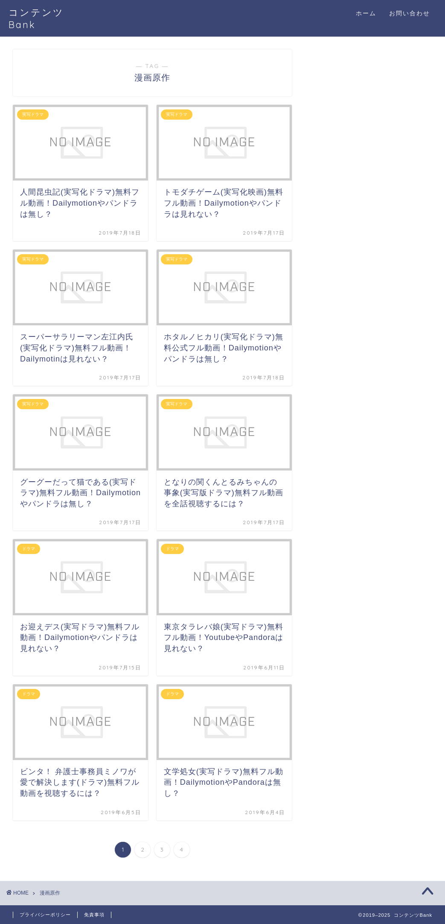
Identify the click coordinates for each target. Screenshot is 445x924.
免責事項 (94, 914)
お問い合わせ (409, 13)
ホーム (366, 13)
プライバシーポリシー (45, 914)
